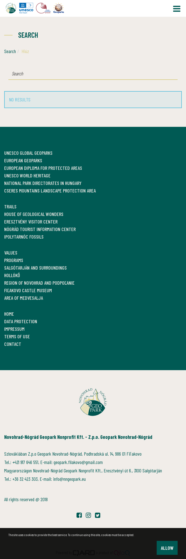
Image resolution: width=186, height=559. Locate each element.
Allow (167, 548)
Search (10, 51)
